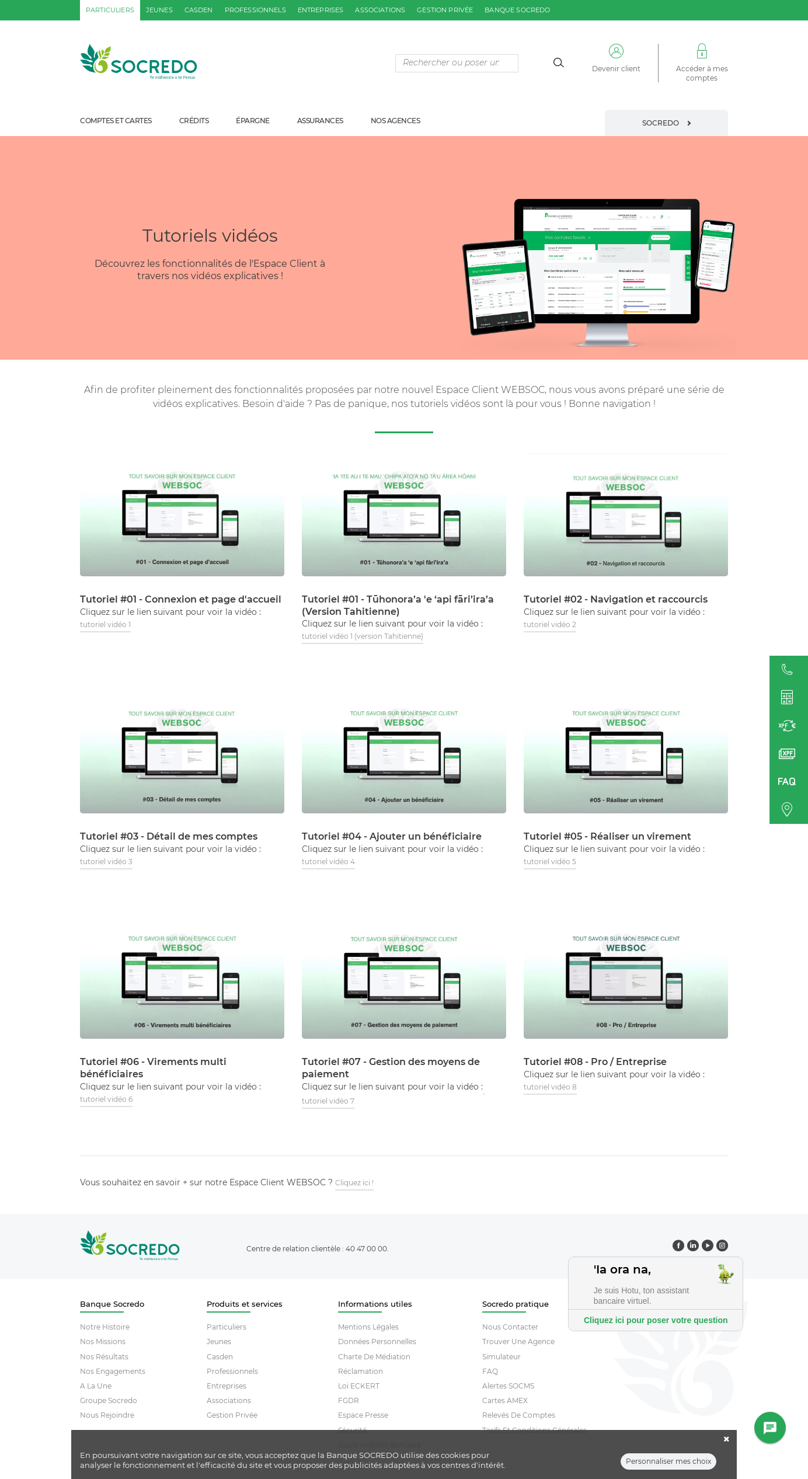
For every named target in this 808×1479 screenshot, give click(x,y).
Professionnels (232, 1371)
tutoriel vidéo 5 (550, 861)
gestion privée (445, 10)
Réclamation (360, 1371)
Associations (229, 1400)
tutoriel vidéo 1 (105, 624)
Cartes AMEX (505, 1400)
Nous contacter (510, 1327)
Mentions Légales (368, 1327)
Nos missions (103, 1341)
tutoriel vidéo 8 (550, 1087)
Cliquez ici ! (354, 1182)
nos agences (395, 120)
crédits (194, 120)
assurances (320, 120)
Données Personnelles (377, 1341)
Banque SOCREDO (517, 10)
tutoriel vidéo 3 (106, 861)
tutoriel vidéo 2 (550, 624)
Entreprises (226, 1385)
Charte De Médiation (374, 1356)
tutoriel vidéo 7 (328, 1101)
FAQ (490, 1371)
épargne (253, 120)
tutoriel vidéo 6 (106, 1099)
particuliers (110, 10)
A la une (96, 1385)
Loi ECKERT (358, 1385)
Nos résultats (104, 1356)
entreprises (321, 10)
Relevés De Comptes (518, 1415)
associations (380, 10)
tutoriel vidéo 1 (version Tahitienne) (362, 636)
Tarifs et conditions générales (534, 1430)
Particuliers (226, 1327)
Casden (220, 1356)
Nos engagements (112, 1371)
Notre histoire (105, 1327)
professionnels (255, 10)
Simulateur (501, 1356)
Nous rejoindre (107, 1415)
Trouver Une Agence (518, 1341)
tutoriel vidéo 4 (328, 861)
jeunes (159, 10)
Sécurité (352, 1430)
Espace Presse (363, 1415)
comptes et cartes (116, 120)
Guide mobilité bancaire (379, 1444)
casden (198, 10)
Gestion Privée (232, 1415)
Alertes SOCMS (508, 1385)
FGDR (348, 1400)
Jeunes (219, 1341)
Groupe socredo (108, 1400)
